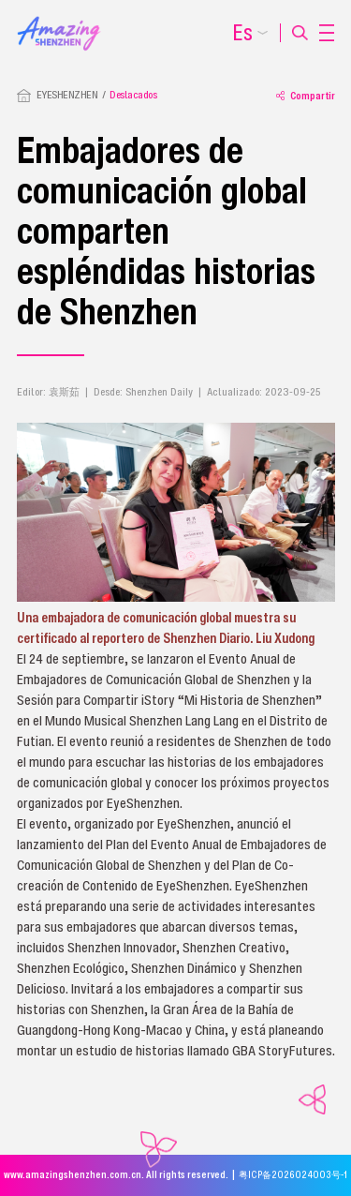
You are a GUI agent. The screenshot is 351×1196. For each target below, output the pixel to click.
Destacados (133, 94)
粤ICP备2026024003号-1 (293, 1175)
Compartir (305, 95)
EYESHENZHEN (67, 94)
